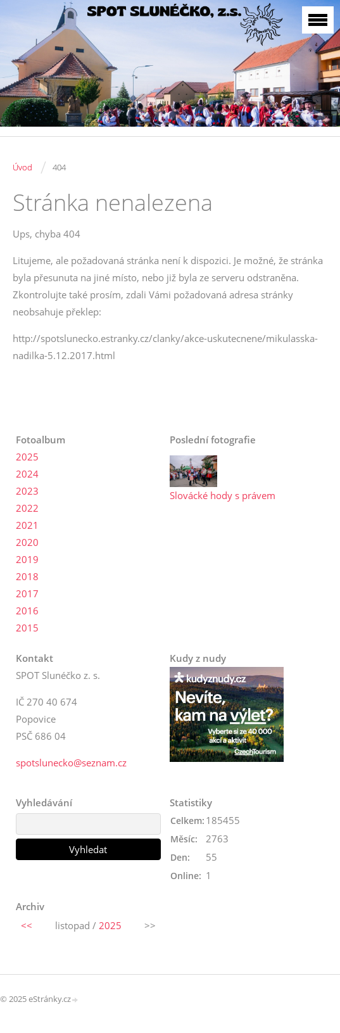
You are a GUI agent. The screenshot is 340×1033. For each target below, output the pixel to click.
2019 (27, 559)
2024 (27, 473)
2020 (27, 542)
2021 (27, 525)
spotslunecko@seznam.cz (71, 762)
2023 (27, 491)
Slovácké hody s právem (222, 495)
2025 (27, 456)
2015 (27, 627)
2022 (27, 508)
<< (26, 925)
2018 (27, 576)
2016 (27, 610)
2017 (27, 593)
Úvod (22, 167)
